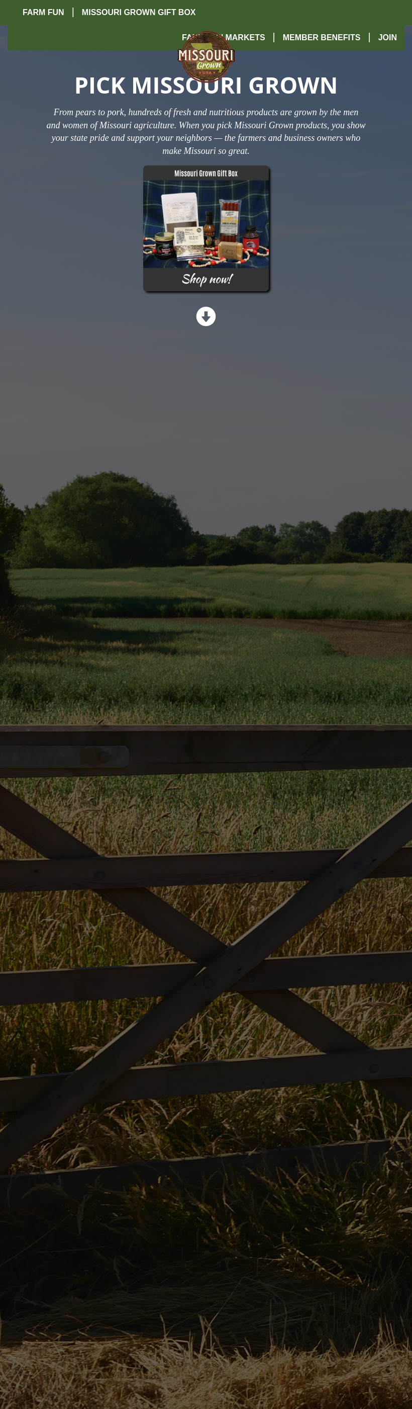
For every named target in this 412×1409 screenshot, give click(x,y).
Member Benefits (322, 37)
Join (387, 37)
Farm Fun (43, 12)
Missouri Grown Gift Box (139, 12)
